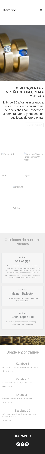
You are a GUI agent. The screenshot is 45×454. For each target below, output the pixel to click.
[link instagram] (22, 444)
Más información (34, 125)
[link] (9, 10)
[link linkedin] (27, 444)
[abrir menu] (41, 10)
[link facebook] (18, 444)
